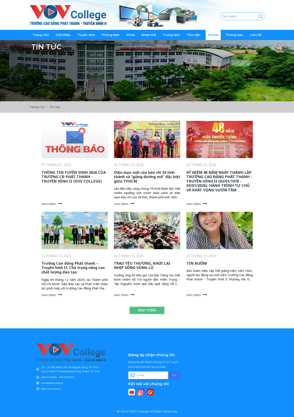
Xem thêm (147, 310)
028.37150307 (68, 374)
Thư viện (193, 35)
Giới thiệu (63, 35)
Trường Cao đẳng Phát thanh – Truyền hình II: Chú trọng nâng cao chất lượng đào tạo (73, 267)
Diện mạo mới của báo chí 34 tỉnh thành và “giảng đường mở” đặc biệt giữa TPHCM (147, 177)
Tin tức (213, 35)
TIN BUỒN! (196, 263)
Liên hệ (255, 35)
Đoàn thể (149, 35)
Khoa (131, 35)
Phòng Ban (110, 35)
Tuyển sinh (86, 35)
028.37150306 (56, 374)
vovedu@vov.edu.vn (58, 378)
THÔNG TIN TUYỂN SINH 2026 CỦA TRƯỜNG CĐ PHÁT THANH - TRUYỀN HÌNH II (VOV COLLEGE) (73, 177)
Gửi (167, 375)
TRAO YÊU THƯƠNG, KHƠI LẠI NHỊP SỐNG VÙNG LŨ (142, 265)
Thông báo (234, 35)
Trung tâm (171, 35)
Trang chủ (41, 35)
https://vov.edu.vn (57, 382)
